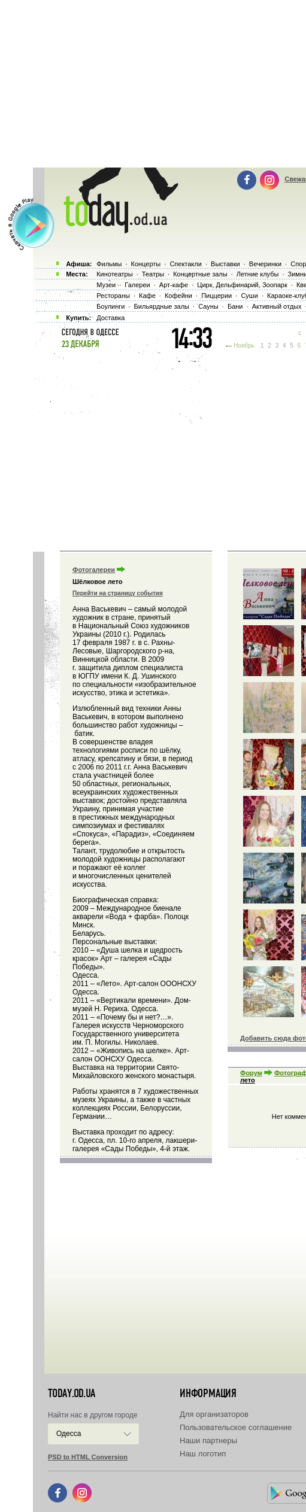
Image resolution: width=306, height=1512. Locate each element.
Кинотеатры (114, 274)
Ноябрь (244, 345)
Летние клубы (258, 274)
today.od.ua (71, 1393)
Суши (249, 295)
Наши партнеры (208, 1440)
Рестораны (113, 295)
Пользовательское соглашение (236, 1427)
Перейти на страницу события (117, 593)
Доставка (110, 317)
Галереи (137, 284)
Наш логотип (203, 1453)
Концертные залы (200, 274)
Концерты (145, 263)
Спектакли (185, 263)
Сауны (208, 306)
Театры (153, 274)
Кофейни (178, 295)
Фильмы (109, 263)
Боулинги (110, 306)
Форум (251, 1072)
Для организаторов (214, 1414)
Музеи (106, 284)
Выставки (225, 263)
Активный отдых (277, 306)
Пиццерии (216, 295)
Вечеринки (265, 263)
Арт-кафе (173, 284)
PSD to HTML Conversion (88, 1457)
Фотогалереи (93, 569)
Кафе (147, 295)
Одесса (68, 1433)
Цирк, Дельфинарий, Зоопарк (242, 284)
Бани (235, 306)
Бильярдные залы (161, 306)
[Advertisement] (169, 449)
